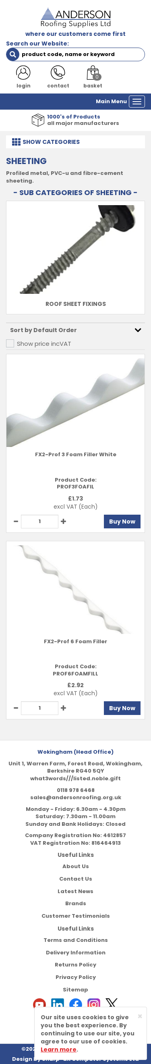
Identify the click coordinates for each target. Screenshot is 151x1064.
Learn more (59, 1049)
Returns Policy (75, 964)
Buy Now (122, 521)
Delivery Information (75, 952)
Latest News (75, 891)
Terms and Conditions (75, 940)
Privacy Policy (76, 977)
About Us (75, 866)
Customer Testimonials (75, 916)
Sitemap (75, 989)
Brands (75, 903)
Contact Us (75, 879)
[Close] (140, 1016)
